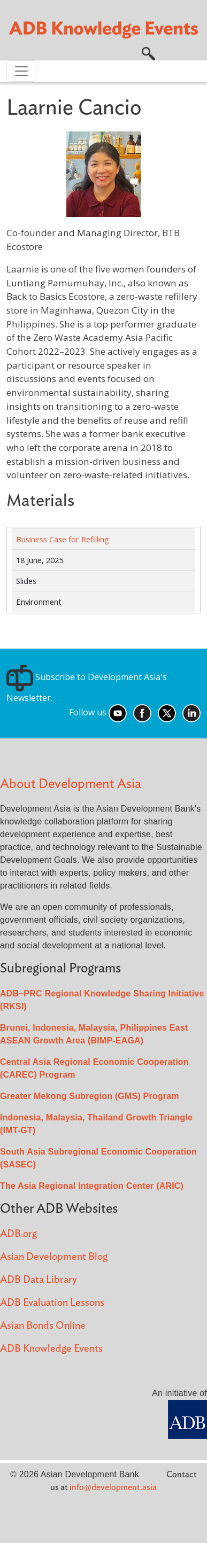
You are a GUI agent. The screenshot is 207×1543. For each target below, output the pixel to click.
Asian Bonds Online (43, 1326)
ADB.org (18, 1234)
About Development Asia (70, 784)
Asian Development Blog (54, 1257)
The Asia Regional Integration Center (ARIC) (91, 1185)
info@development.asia (113, 1487)
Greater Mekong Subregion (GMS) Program (89, 1096)
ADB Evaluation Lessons (52, 1303)
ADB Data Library (38, 1280)
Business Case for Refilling (62, 539)
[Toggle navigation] (21, 71)
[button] (148, 53)
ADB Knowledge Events (51, 1349)
